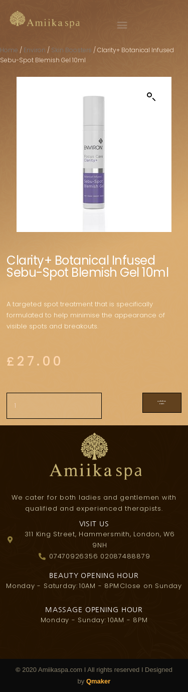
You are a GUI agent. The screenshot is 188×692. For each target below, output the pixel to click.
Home (9, 50)
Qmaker (98, 681)
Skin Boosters (71, 50)
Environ (35, 50)
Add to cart (161, 402)
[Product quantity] (54, 406)
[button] (125, 24)
